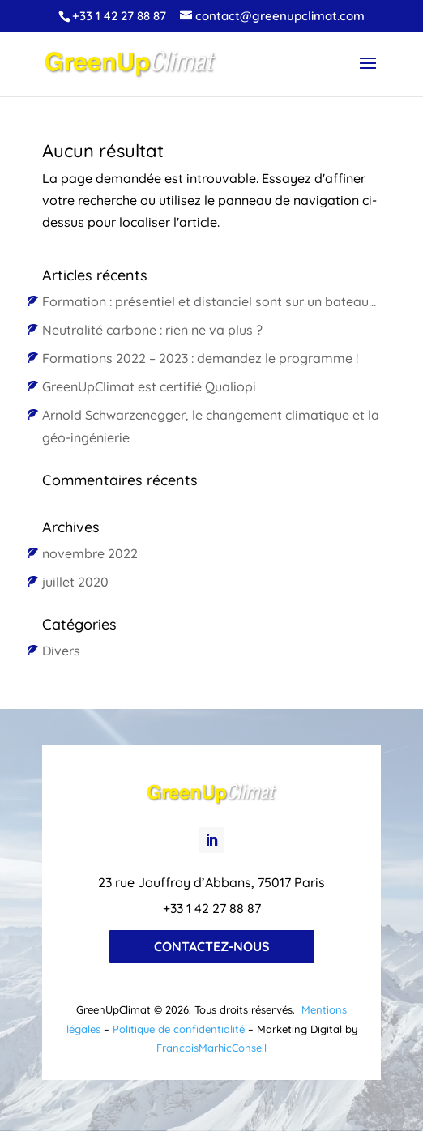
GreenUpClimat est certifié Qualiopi (149, 386)
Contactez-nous (212, 946)
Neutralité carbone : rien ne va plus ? (152, 330)
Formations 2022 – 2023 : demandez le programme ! (200, 358)
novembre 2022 (90, 553)
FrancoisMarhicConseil (211, 1047)
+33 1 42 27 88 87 (119, 15)
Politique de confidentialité (179, 1028)
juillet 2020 (75, 582)
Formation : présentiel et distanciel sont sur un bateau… (209, 301)
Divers (61, 650)
